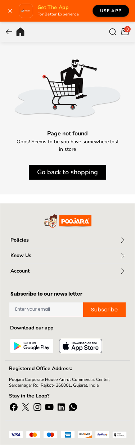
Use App (111, 11)
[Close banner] (10, 10)
